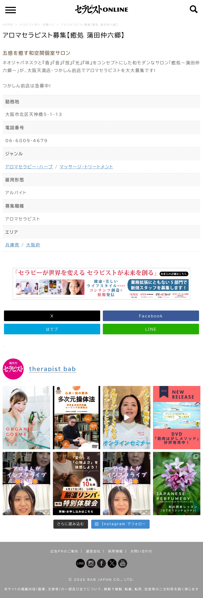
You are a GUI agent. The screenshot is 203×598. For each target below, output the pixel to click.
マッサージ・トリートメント (86, 167)
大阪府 (33, 245)
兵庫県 (12, 245)
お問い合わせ (142, 551)
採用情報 (115, 551)
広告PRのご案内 (64, 551)
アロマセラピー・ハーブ (29, 167)
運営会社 (93, 551)
